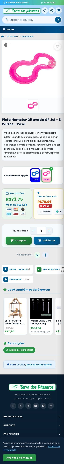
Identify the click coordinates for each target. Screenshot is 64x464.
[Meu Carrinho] (58, 10)
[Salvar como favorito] (57, 46)
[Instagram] (21, 406)
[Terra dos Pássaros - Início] (21, 10)
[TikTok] (51, 406)
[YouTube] (36, 406)
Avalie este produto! (19, 349)
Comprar (19, 240)
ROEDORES (13, 36)
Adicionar (46, 240)
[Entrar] (51, 10)
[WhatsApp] (13, 406)
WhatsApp (48, 2)
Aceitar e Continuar (19, 457)
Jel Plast (24, 269)
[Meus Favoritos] (44, 10)
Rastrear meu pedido (16, 2)
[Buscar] (58, 20)
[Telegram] (43, 406)
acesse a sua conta (38, 364)
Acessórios (27, 36)
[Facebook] (28, 406)
